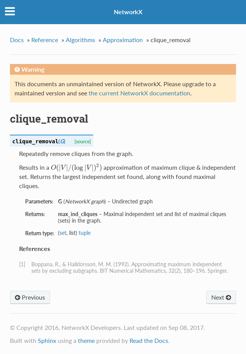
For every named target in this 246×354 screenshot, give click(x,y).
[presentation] (76, 167)
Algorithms (80, 39)
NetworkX (128, 11)
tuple (85, 232)
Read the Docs (148, 340)
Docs (17, 39)
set (63, 232)
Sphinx (47, 340)
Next (221, 297)
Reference (44, 39)
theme (86, 340)
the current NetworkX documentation (139, 93)
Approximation (123, 39)
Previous (30, 297)
